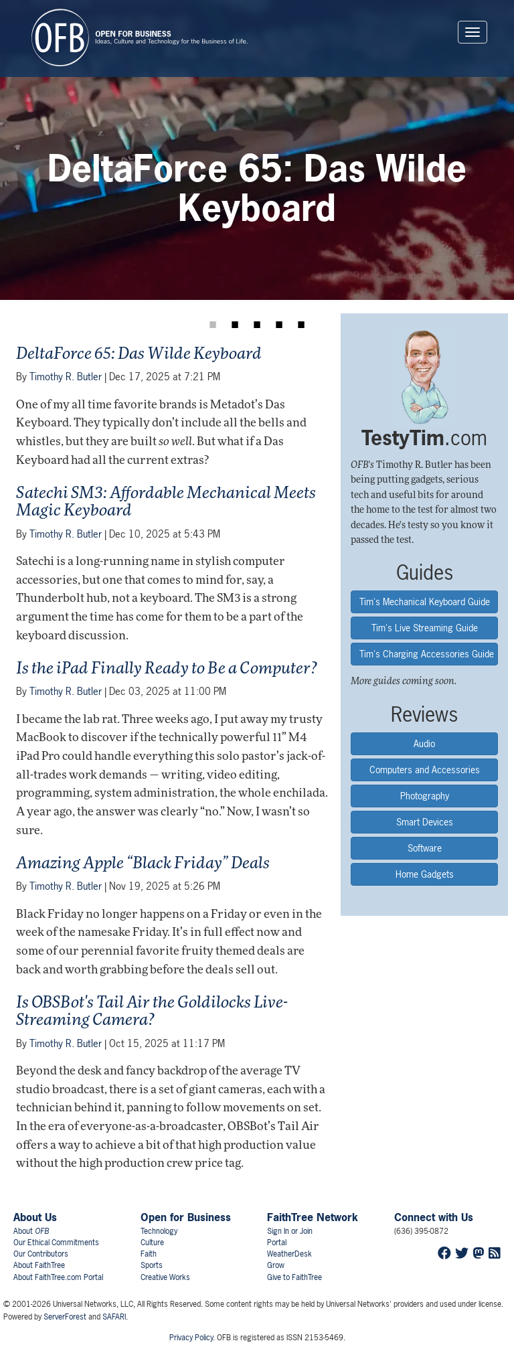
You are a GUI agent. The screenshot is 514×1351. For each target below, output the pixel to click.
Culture (152, 1242)
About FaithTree (39, 1265)
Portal (276, 1242)
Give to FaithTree (294, 1277)
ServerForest (65, 1317)
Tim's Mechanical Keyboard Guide (424, 601)
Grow (275, 1265)
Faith (149, 1254)
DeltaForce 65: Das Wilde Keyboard (139, 355)
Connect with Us (433, 1217)
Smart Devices (424, 821)
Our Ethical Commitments (56, 1242)
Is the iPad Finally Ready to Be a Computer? (166, 669)
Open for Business (186, 1217)
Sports (152, 1265)
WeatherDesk (289, 1254)
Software (425, 848)
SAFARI (114, 1317)
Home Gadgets (425, 874)
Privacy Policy (191, 1337)
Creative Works (165, 1277)
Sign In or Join (290, 1231)
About (31, 1231)
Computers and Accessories (424, 769)
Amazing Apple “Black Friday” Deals (143, 864)
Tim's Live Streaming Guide (424, 627)
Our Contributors (40, 1254)
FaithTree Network (312, 1217)
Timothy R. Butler (65, 376)
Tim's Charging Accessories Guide (426, 653)
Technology (159, 1231)
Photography (424, 795)
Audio (424, 743)
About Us (35, 1217)
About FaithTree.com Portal (58, 1277)
